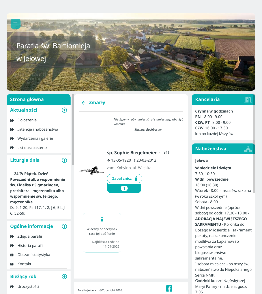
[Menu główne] (16, 24)
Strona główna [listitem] (39, 99)
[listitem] (39, 120)
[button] (39, 110)
